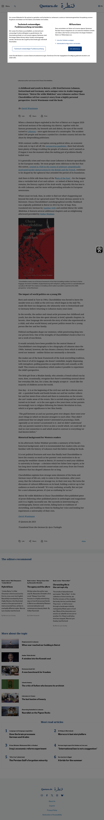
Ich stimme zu (75, 49)
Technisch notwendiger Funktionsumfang (29, 49)
